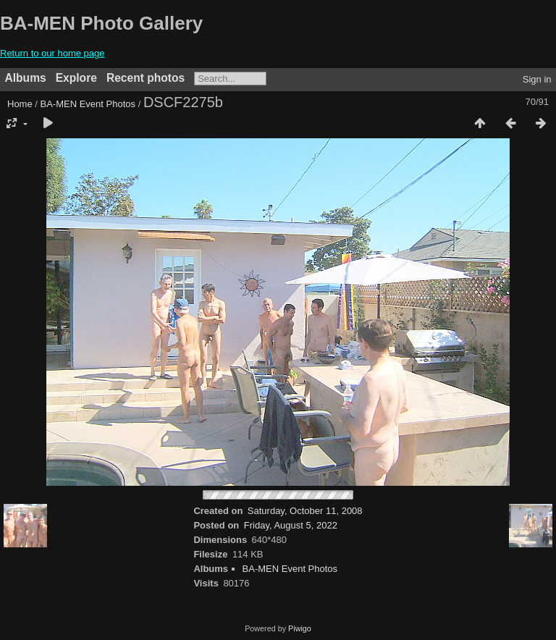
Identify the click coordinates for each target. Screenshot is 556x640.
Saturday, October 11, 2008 (305, 510)
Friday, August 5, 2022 (290, 525)
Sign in (537, 79)
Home (20, 103)
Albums (25, 78)
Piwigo (299, 628)
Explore (76, 78)
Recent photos (145, 78)
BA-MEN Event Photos (88, 103)
